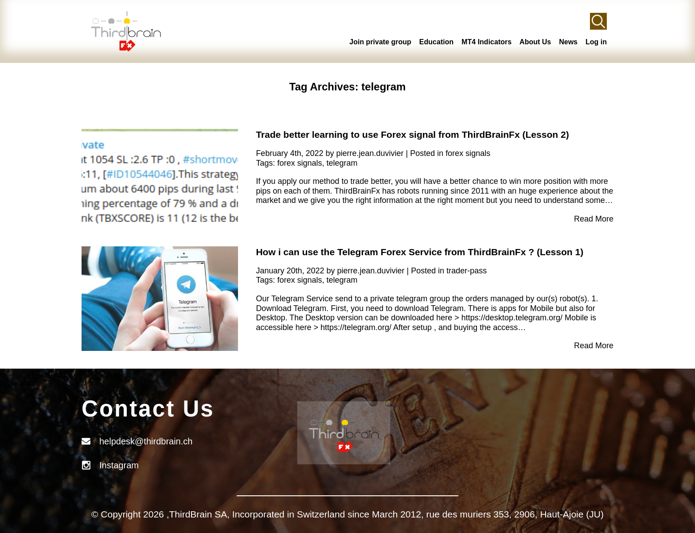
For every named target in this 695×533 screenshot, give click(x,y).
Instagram (119, 465)
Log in (596, 42)
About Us (535, 42)
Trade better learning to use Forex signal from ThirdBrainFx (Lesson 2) (412, 134)
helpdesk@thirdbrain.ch (145, 441)
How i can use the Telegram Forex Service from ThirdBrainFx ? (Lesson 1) (419, 252)
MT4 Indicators (486, 42)
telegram (341, 163)
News (568, 42)
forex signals (467, 153)
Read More (593, 218)
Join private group (380, 42)
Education (436, 42)
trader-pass (466, 270)
